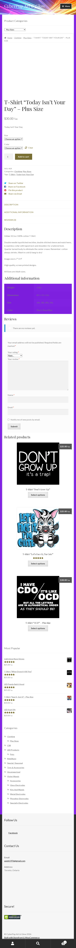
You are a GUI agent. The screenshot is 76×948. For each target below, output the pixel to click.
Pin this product (15, 190)
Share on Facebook (16, 186)
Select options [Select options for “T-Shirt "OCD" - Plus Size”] (38, 628)
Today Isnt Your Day (25, 174)
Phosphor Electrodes (19, 798)
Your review (14, 359)
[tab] (38, 205)
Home (9, 38)
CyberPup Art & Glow (24, 6)
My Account (12, 943)
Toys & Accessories (15, 767)
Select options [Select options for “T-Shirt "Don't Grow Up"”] (38, 495)
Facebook (11, 832)
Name (11, 395)
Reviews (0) (10, 220)
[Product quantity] (8, 157)
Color (6, 144)
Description (11, 204)
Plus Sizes (27, 38)
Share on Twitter (15, 183)
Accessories (15, 781)
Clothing (17, 38)
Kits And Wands (17, 790)
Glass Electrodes (17, 785)
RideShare (11, 759)
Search (38, 943)
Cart (59, 941)
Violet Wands (13, 776)
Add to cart (23, 156)
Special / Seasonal (15, 763)
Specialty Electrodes (19, 803)
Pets (12, 754)
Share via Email (15, 193)
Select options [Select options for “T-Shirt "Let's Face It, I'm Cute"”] (38, 563)
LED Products (13, 750)
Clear (30, 147)
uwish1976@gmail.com (14, 861)
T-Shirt (12, 174)
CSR (9, 745)
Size (6, 135)
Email (11, 407)
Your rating (13, 352)
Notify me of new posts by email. (25, 419)
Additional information (18, 212)
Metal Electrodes (17, 794)
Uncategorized (13, 772)
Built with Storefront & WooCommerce (22, 937)
